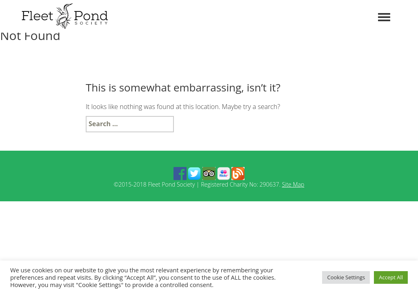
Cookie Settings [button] (346, 277)
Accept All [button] (391, 277)
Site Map (293, 184)
